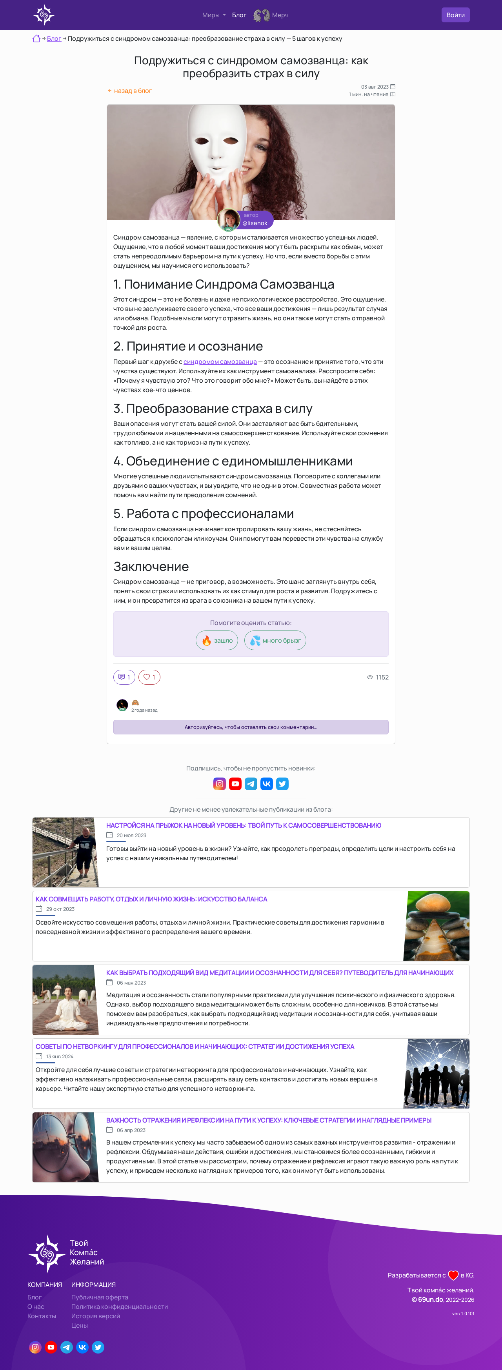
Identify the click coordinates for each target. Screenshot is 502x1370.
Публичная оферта (99, 1297)
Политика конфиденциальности (119, 1306)
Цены (79, 1325)
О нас (35, 1306)
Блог (239, 15)
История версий (95, 1316)
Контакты (41, 1316)
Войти (456, 15)
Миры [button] (211, 15)
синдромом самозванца (220, 361)
